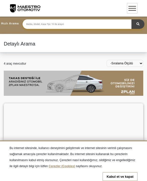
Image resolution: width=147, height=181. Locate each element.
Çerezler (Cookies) (62, 166)
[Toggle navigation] (132, 8)
